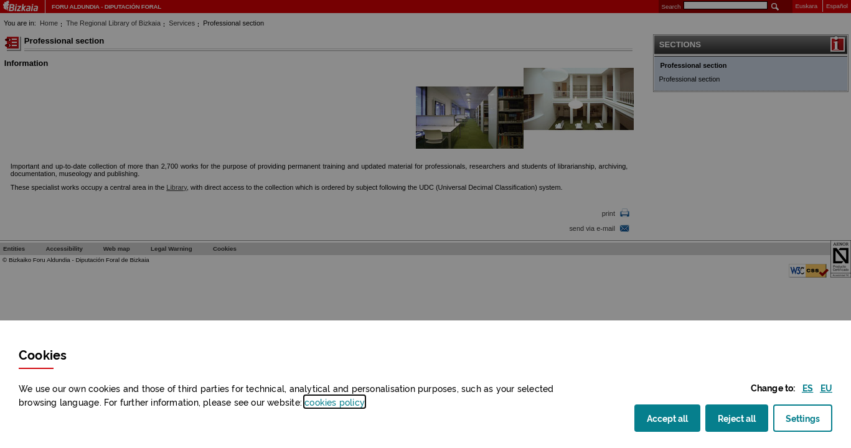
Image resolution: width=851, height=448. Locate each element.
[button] (807, 387)
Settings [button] (802, 421)
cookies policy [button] (334, 402)
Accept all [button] (673, 417)
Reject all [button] (743, 417)
